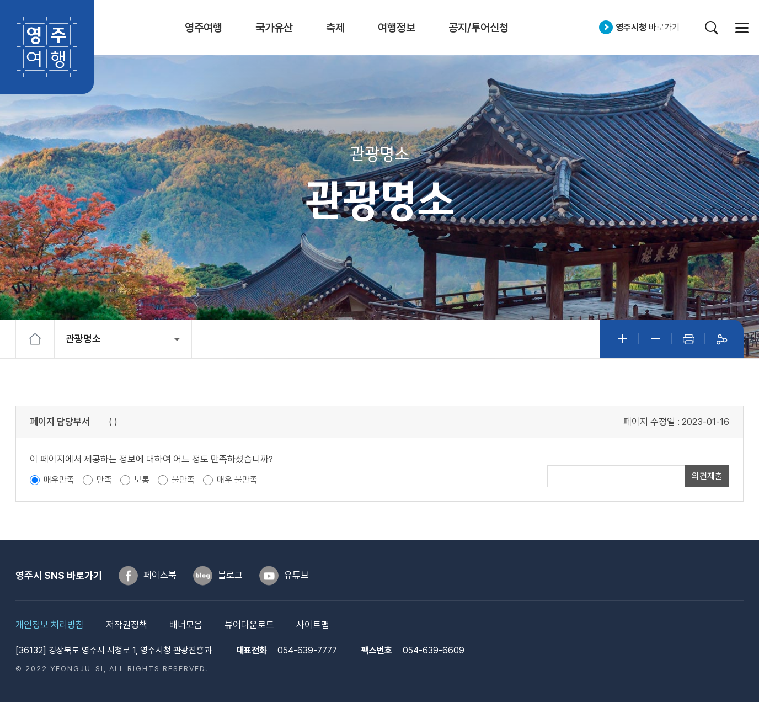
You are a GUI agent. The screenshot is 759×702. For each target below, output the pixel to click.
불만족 (183, 480)
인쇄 (688, 339)
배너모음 (185, 624)
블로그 (230, 575)
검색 (711, 27)
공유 (721, 339)
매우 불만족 (237, 480)
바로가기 (648, 27)
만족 (104, 480)
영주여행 (47, 47)
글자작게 (655, 339)
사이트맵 (741, 27)
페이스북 (160, 575)
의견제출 (707, 476)
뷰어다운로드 (249, 624)
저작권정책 (126, 624)
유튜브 (296, 575)
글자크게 (622, 339)
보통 (141, 480)
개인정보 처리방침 (49, 624)
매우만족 (59, 480)
